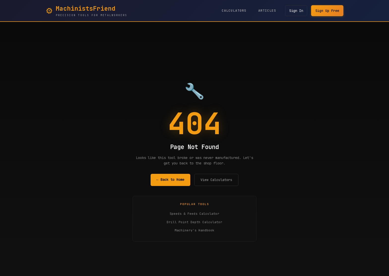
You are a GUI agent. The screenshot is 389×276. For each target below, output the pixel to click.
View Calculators (216, 180)
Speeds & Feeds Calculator (194, 214)
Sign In (296, 10)
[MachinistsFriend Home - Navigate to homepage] (86, 10)
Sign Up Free (327, 10)
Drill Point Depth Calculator (194, 222)
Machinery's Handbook (194, 230)
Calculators (234, 10)
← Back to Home (170, 179)
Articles (267, 10)
